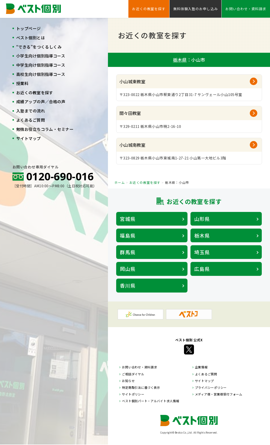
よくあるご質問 (30, 120)
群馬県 (128, 252)
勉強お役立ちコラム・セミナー (45, 129)
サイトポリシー (133, 394)
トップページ (28, 28)
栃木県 (180, 59)
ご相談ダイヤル (133, 374)
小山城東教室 (132, 81)
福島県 (128, 235)
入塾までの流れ (30, 111)
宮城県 (128, 218)
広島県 (202, 268)
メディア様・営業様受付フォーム (218, 394)
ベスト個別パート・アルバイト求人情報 (150, 401)
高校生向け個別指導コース (40, 74)
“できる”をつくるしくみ (39, 47)
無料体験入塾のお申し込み (195, 8)
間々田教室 (130, 113)
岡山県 (128, 268)
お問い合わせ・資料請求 (245, 8)
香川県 (128, 285)
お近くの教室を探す (34, 93)
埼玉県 (202, 252)
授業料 (22, 83)
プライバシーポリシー (211, 387)
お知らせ (128, 381)
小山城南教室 (132, 145)
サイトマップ (28, 138)
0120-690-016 (60, 176)
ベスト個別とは (30, 38)
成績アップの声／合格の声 (40, 101)
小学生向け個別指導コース (40, 56)
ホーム (119, 182)
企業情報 (201, 367)
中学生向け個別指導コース (40, 65)
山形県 (202, 218)
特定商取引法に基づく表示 (141, 387)
